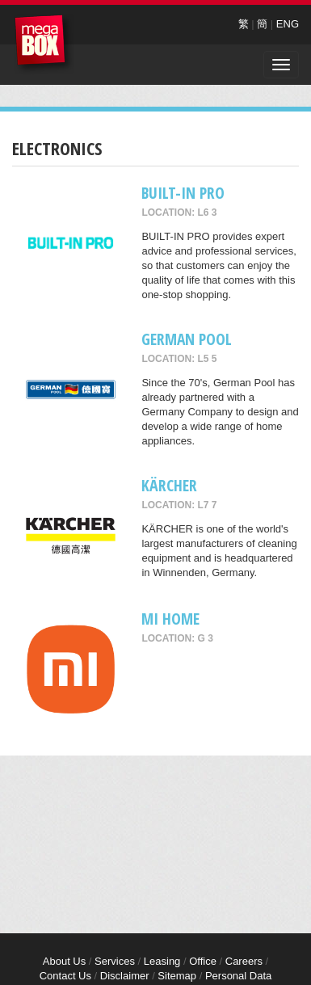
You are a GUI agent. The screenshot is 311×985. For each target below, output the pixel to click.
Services (115, 961)
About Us (64, 961)
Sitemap (177, 976)
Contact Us (65, 976)
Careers (244, 961)
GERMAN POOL (186, 339)
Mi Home (170, 618)
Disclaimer (124, 976)
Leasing (162, 961)
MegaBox (44, 44)
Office (202, 961)
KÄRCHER (169, 485)
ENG (287, 24)
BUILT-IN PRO (183, 193)
